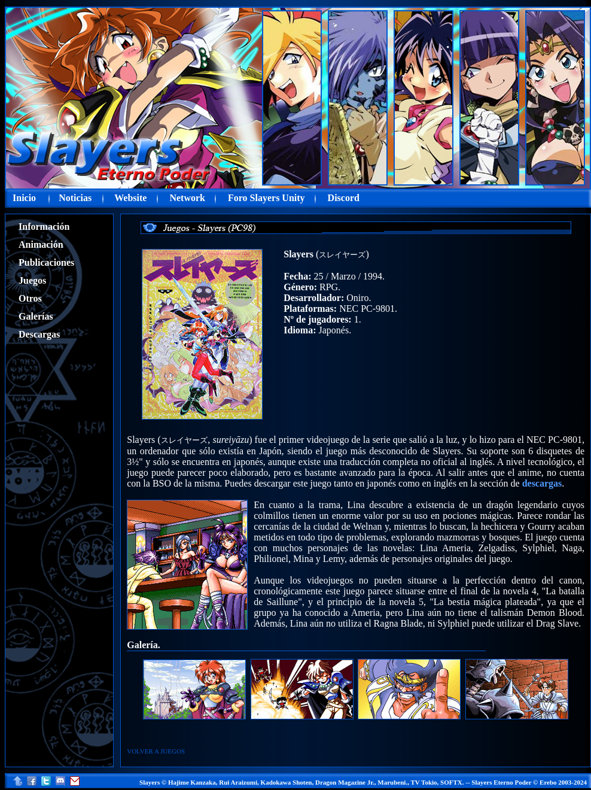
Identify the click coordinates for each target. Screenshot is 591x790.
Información (44, 226)
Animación (41, 244)
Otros (30, 298)
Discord (344, 198)
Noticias (75, 198)
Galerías (36, 316)
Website (130, 198)
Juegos (32, 280)
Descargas (39, 334)
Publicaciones (46, 262)
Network (187, 198)
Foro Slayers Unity (266, 198)
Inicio (24, 198)
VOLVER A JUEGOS (156, 751)
